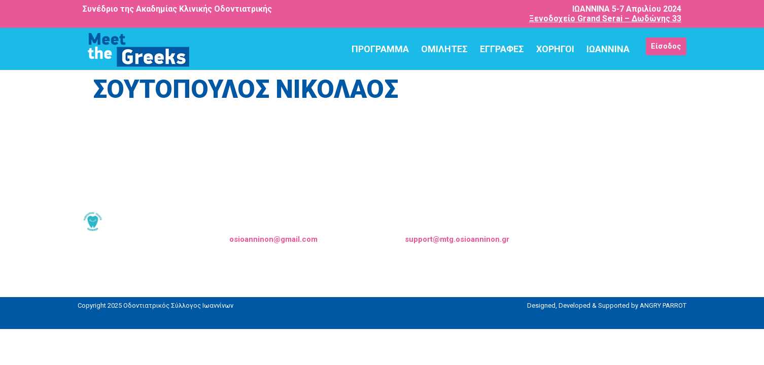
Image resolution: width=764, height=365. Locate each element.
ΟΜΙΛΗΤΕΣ (444, 49)
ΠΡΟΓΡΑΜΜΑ (380, 49)
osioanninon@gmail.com (273, 239)
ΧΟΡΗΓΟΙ (555, 49)
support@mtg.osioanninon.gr (457, 239)
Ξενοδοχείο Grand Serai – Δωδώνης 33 (605, 18)
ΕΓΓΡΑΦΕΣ (502, 49)
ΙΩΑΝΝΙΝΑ (608, 49)
